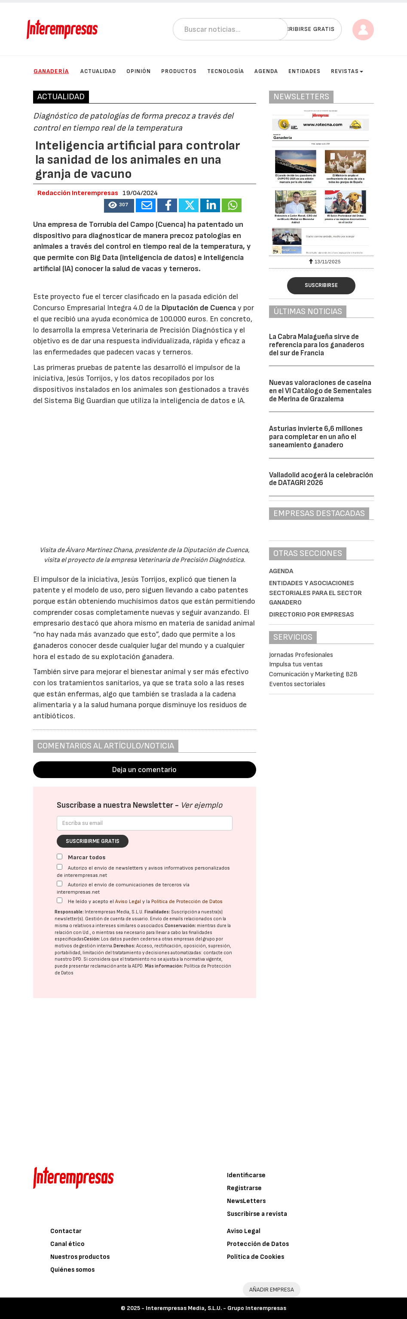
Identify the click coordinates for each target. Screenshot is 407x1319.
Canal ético (67, 1244)
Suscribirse (321, 285)
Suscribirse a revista (257, 1214)
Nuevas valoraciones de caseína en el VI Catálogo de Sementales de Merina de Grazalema (320, 391)
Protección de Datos (258, 1244)
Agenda (266, 71)
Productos (179, 71)
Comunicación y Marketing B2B (313, 674)
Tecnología (225, 71)
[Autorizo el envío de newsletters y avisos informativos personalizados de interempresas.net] (59, 867)
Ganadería (51, 71)
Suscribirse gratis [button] (304, 29)
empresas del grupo (194, 939)
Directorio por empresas (311, 615)
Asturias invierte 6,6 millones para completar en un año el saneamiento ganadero (316, 436)
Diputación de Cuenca (199, 307)
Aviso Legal (128, 901)
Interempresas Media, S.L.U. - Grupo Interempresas (216, 1308)
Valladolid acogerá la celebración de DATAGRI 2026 (321, 479)
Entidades (304, 71)
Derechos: (124, 946)
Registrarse (244, 1188)
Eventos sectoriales (297, 684)
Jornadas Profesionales (301, 655)
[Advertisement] (144, 1082)
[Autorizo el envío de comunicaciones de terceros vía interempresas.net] (59, 883)
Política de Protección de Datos (187, 901)
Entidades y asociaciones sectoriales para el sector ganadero (315, 593)
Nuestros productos (80, 1257)
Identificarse (246, 1175)
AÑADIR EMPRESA (271, 1289)
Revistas (347, 71)
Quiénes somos (72, 1270)
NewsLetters (246, 1201)
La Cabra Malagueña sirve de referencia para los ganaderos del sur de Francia (316, 345)
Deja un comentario (144, 769)
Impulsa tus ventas (296, 664)
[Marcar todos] (59, 856)
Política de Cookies (255, 1257)
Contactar (66, 1231)
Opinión (138, 71)
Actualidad (98, 71)
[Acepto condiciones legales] (59, 900)
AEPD (137, 966)
